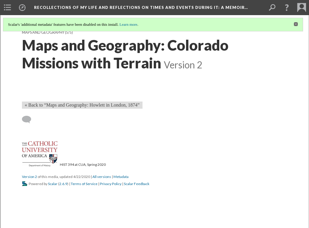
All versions (101, 176)
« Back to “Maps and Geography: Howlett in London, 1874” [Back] (82, 104)
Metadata (121, 176)
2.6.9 (63, 184)
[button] (286, 7)
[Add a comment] (29, 119)
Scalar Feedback (136, 184)
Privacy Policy (110, 184)
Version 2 (29, 176)
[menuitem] (7, 7)
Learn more (128, 24)
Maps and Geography (43, 32)
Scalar (52, 184)
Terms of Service (84, 184)
